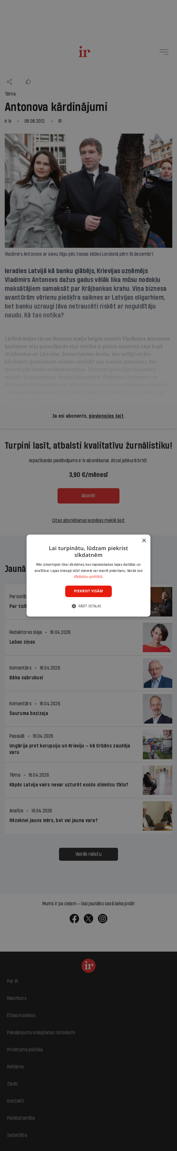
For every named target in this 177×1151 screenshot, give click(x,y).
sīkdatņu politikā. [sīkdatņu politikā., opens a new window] (89, 576)
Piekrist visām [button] (88, 590)
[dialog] (88, 575)
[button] (88, 606)
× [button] (144, 541)
